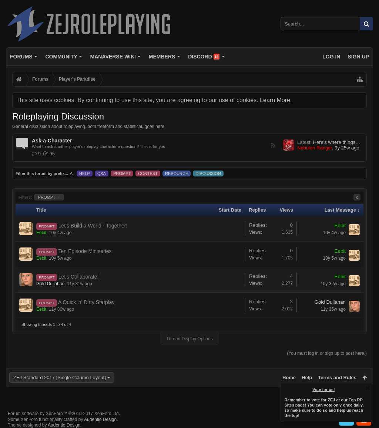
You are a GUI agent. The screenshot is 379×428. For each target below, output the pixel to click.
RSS (273, 145)
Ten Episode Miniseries (85, 251)
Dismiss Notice (368, 388)
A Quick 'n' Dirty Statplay (86, 302)
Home (289, 377)
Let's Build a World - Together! (93, 226)
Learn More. (276, 100)
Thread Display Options (189, 338)
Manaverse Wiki (113, 57)
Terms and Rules (337, 377)
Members (162, 57)
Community (61, 57)
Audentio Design (100, 419)
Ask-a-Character (52, 141)
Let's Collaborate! (78, 277)
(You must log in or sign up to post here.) (327, 353)
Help (307, 377)
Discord (203, 57)
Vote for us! (324, 389)
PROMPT (49, 197)
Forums (21, 57)
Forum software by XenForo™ (64, 413)
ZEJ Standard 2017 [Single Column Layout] (59, 377)
